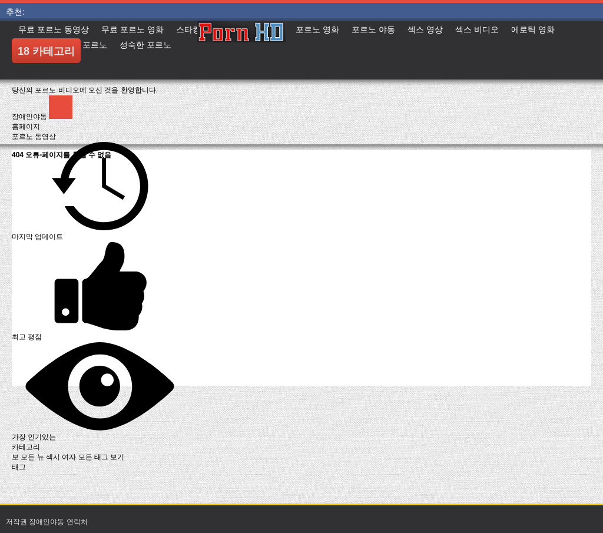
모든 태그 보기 (101, 457)
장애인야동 (30, 116)
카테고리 (26, 447)
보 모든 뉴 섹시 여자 (45, 457)
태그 (19, 467)
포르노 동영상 (34, 137)
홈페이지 (26, 127)
